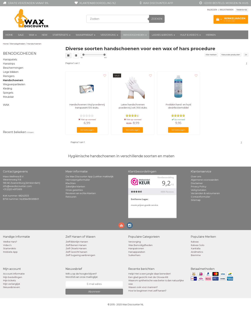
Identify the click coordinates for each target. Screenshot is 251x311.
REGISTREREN (226, 9)
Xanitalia (195, 248)
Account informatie (14, 273)
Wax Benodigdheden (140, 245)
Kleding (7, 88)
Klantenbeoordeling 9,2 (97, 3)
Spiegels (8, 92)
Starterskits (9, 248)
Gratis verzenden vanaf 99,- (28, 3)
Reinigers (8, 76)
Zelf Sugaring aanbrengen (80, 255)
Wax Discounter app (158, 3)
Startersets (61, 34)
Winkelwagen (87, 130)
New (44, 34)
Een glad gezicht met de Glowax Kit (148, 277)
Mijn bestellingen (12, 277)
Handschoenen (34, 44)
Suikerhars (134, 255)
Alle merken (211, 54)
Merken (211, 34)
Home (9, 34)
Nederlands (241, 9)
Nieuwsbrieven (11, 287)
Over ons (196, 176)
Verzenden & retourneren (205, 193)
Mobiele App (10, 251)
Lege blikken (10, 72)
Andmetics (197, 251)
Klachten (71, 183)
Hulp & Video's (190, 34)
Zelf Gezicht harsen (76, 251)
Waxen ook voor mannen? (143, 287)
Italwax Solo (197, 245)
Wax (33, 34)
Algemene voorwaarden (205, 179)
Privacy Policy (198, 186)
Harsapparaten (136, 251)
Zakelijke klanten (75, 186)
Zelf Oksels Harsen (76, 248)
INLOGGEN (212, 9)
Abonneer (94, 291)
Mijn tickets (9, 280)
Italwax (195, 241)
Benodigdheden (135, 34)
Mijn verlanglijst (11, 283)
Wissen (30, 132)
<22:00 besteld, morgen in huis (226, 3)
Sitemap (196, 200)
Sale (21, 34)
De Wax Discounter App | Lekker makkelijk (89, 176)
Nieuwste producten (230, 54)
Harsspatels (10, 59)
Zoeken (156, 18)
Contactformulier (200, 196)
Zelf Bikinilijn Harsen (77, 241)
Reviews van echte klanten (81, 193)
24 (246, 54)
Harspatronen (136, 248)
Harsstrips (9, 63)
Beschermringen (13, 67)
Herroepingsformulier (78, 179)
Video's (7, 245)
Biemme (196, 255)
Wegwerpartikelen (14, 84)
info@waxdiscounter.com (17, 186)
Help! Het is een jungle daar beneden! (149, 273)
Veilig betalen (198, 190)
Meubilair (8, 96)
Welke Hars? (10, 241)
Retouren (71, 196)
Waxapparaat (85, 34)
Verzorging (109, 34)
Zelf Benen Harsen (76, 245)
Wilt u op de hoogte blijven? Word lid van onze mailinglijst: (81, 275)
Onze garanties (74, 190)
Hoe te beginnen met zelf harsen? (147, 290)
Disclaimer (197, 183)
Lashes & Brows (163, 34)
